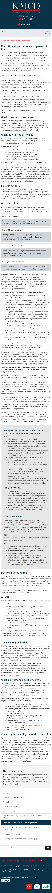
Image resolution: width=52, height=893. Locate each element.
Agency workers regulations (14, 797)
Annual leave (8, 802)
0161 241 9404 (26, 19)
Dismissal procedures (11, 807)
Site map (16, 860)
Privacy (38, 860)
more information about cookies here (30, 867)
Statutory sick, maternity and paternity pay (20, 839)
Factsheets (6, 40)
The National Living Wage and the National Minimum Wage (24, 817)
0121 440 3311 (26, 16)
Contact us (9, 860)
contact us (28, 782)
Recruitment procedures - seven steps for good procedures (22, 828)
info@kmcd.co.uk (26, 24)
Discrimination (8, 793)
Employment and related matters (20, 40)
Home (3, 860)
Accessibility (24, 860)
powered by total (10, 862)
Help (43, 860)
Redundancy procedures (13, 834)
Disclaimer (32, 860)
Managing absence (11, 811)
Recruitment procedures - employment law (21, 823)
